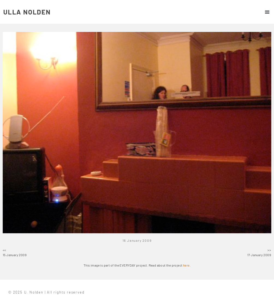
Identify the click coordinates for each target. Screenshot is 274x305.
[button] (267, 12)
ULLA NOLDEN (27, 12)
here (186, 265)
